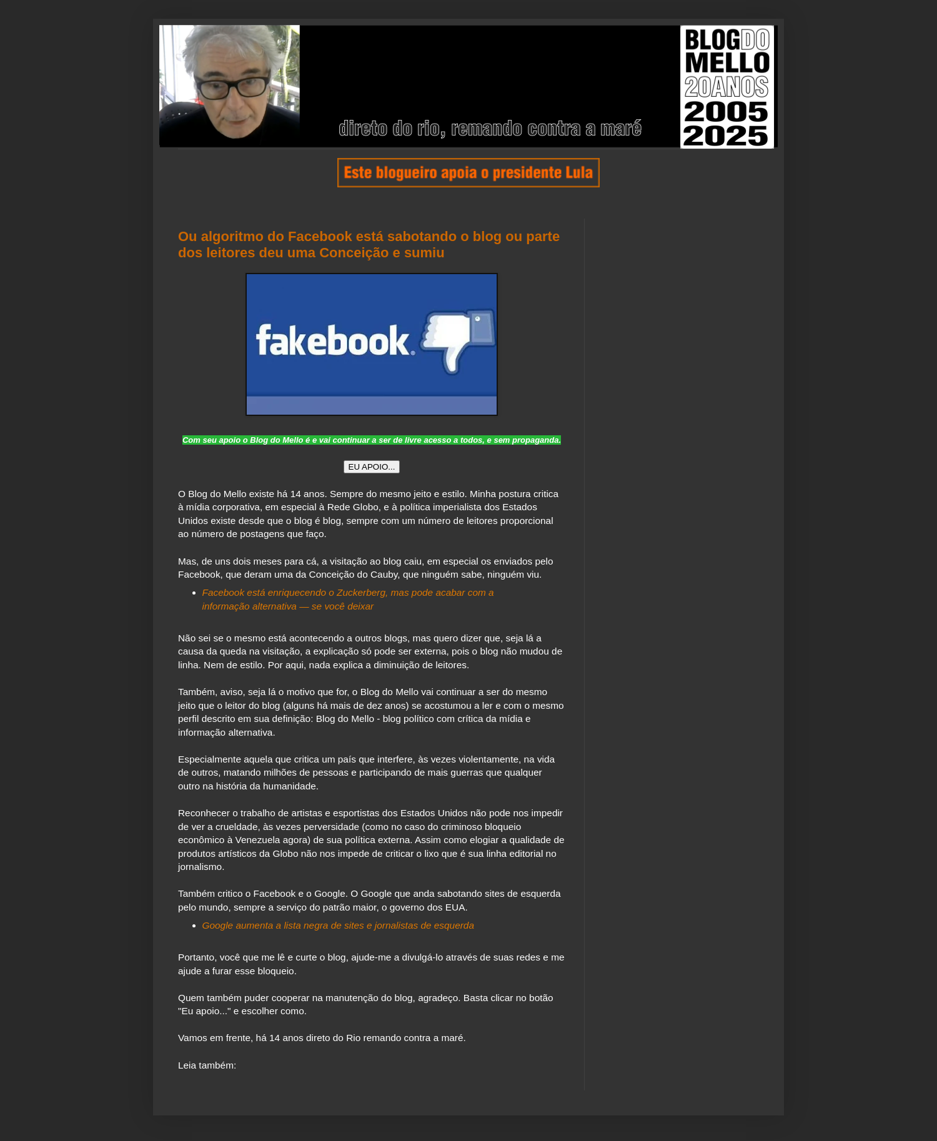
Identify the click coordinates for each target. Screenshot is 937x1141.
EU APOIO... (372, 467)
